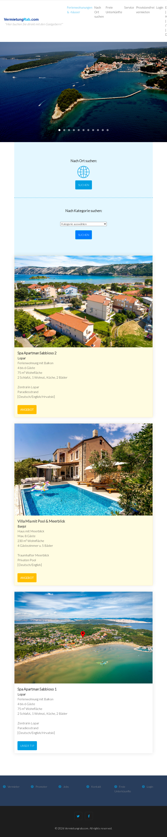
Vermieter (14, 786)
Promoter (41, 786)
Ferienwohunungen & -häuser (79, 10)
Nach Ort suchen (99, 12)
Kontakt (96, 786)
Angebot (27, 409)
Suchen (83, 185)
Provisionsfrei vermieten (145, 10)
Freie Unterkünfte (114, 10)
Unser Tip (27, 745)
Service (129, 7)
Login (159, 7)
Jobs (66, 786)
